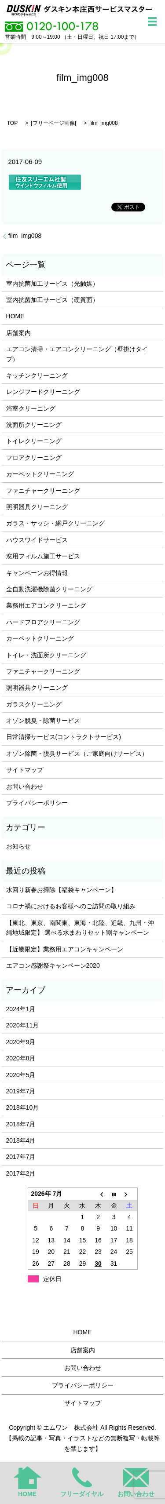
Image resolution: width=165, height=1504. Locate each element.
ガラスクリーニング (34, 704)
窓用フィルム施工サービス (43, 556)
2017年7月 (21, 1156)
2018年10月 (22, 1107)
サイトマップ (24, 769)
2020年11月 (22, 1025)
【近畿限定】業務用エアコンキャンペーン (64, 949)
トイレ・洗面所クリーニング (46, 655)
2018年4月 (21, 1140)
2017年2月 (21, 1173)
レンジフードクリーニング (43, 391)
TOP (12, 123)
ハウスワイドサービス (37, 539)
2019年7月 (21, 1091)
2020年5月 (21, 1074)
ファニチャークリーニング (43, 490)
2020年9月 (21, 1041)
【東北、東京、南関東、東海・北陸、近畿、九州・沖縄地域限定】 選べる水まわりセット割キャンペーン (80, 927)
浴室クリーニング (30, 408)
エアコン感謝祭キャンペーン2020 (53, 965)
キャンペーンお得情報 (37, 572)
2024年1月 (21, 1008)
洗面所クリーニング (34, 424)
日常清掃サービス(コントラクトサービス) (63, 736)
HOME (15, 316)
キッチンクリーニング (37, 375)
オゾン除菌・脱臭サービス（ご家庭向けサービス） (77, 753)
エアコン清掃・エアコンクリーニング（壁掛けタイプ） (77, 354)
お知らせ (18, 846)
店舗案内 (18, 332)
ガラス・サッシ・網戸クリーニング (55, 523)
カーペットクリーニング (40, 473)
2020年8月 (21, 1058)
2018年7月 (21, 1124)
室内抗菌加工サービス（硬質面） (52, 299)
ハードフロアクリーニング (43, 622)
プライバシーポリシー (37, 802)
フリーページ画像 (54, 123)
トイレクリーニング (34, 440)
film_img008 (24, 235)
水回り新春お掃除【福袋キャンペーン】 (61, 889)
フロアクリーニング (34, 457)
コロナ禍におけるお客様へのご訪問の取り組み (71, 906)
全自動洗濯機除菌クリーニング (49, 589)
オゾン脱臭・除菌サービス (43, 720)
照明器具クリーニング (37, 506)
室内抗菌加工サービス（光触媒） (52, 283)
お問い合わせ (24, 786)
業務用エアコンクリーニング (46, 605)
